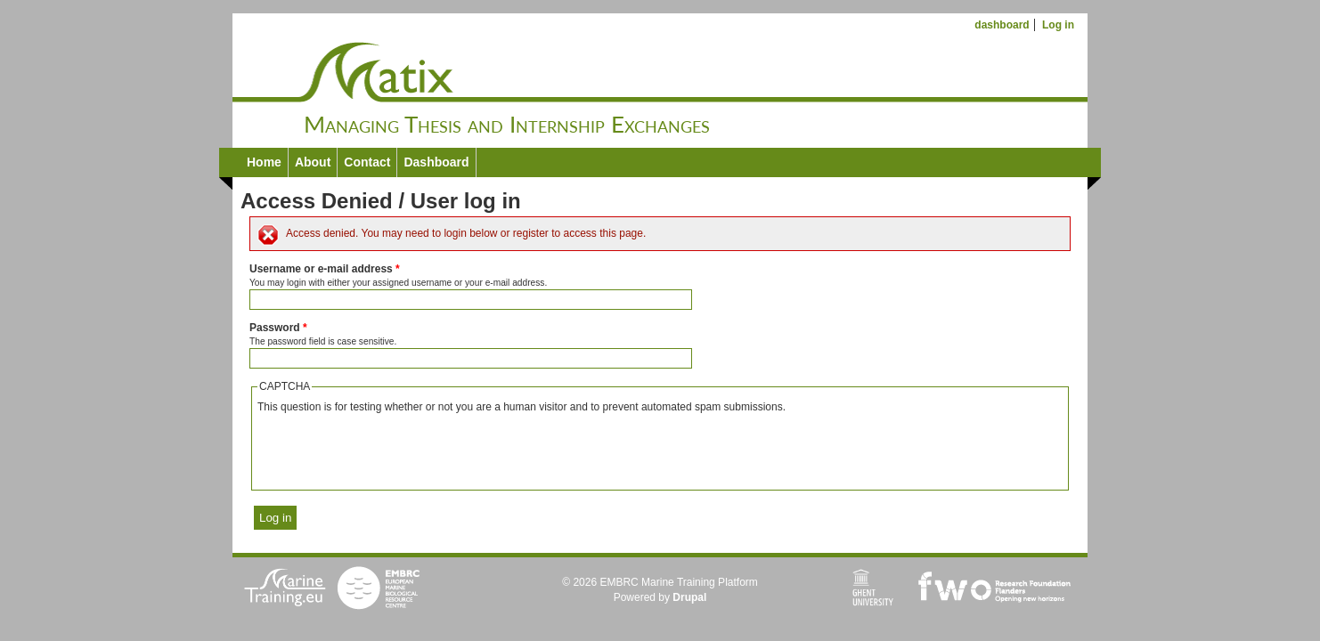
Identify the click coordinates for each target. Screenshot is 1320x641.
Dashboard (436, 162)
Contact (367, 162)
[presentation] (392, 449)
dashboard (1001, 25)
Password (278, 327)
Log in (1058, 25)
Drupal (689, 597)
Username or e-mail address (324, 269)
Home (264, 162)
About (312, 162)
